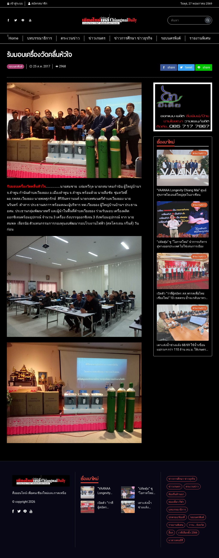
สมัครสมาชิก (37, 3)
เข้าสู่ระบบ (15, 3)
